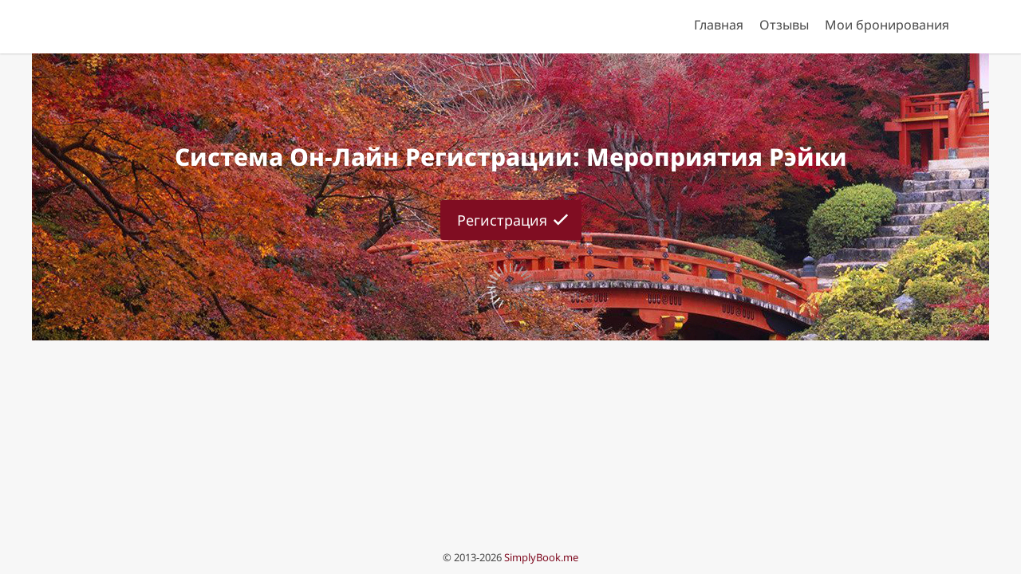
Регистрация (502, 220)
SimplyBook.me (541, 557)
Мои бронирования (887, 24)
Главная (718, 24)
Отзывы (784, 24)
